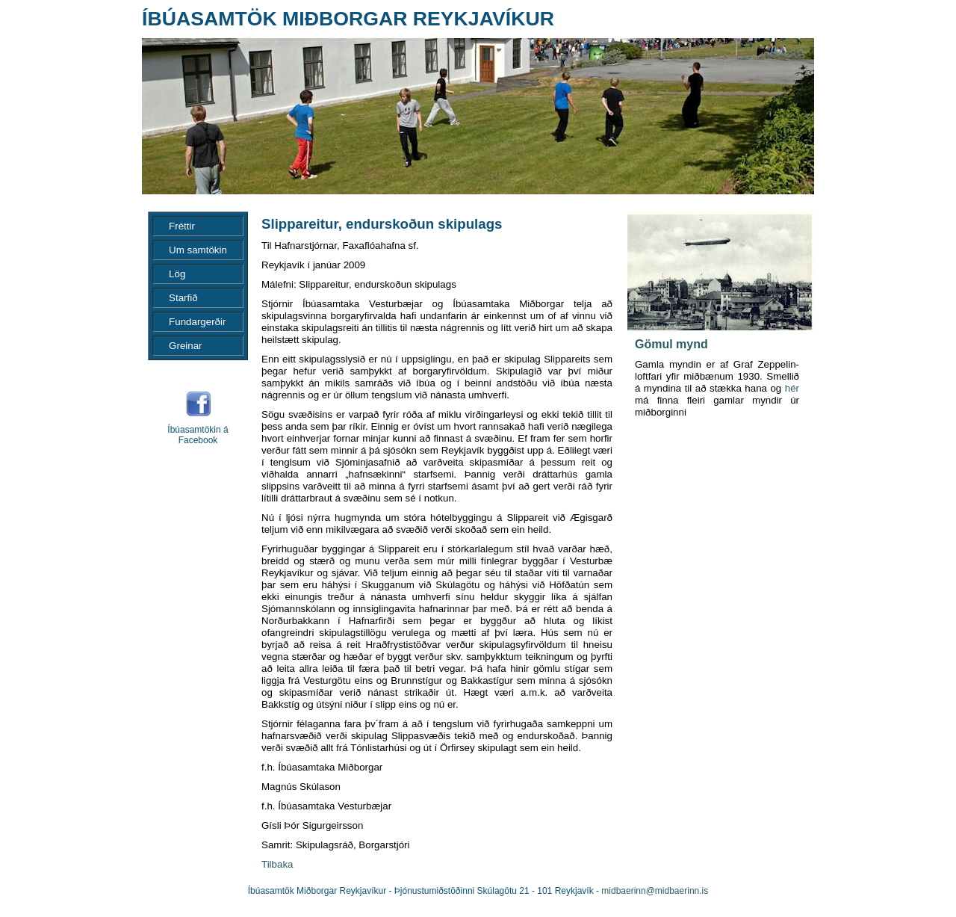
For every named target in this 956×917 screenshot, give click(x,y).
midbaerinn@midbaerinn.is (654, 891)
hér (792, 388)
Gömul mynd (671, 344)
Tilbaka (277, 864)
